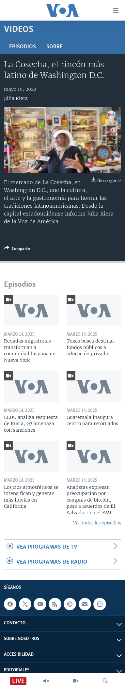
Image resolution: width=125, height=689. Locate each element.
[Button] (17, 250)
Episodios (22, 47)
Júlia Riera (16, 98)
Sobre (54, 47)
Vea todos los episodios (97, 523)
